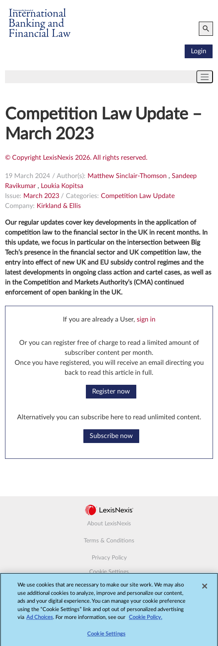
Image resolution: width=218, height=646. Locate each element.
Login (198, 51)
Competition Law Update (138, 196)
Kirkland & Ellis (59, 206)
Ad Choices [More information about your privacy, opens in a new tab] (39, 620)
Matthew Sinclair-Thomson (127, 176)
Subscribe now (111, 436)
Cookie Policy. (145, 620)
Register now (111, 391)
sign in (146, 319)
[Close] (204, 588)
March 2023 (41, 196)
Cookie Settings (109, 572)
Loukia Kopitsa (62, 186)
